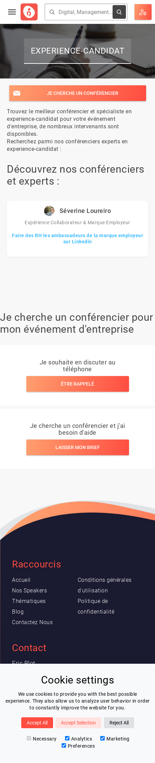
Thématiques (29, 601)
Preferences (78, 746)
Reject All (119, 722)
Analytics (78, 739)
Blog (18, 611)
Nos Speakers (29, 590)
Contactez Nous (32, 622)
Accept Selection (78, 722)
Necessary (42, 739)
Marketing (115, 739)
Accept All (37, 722)
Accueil (21, 580)
